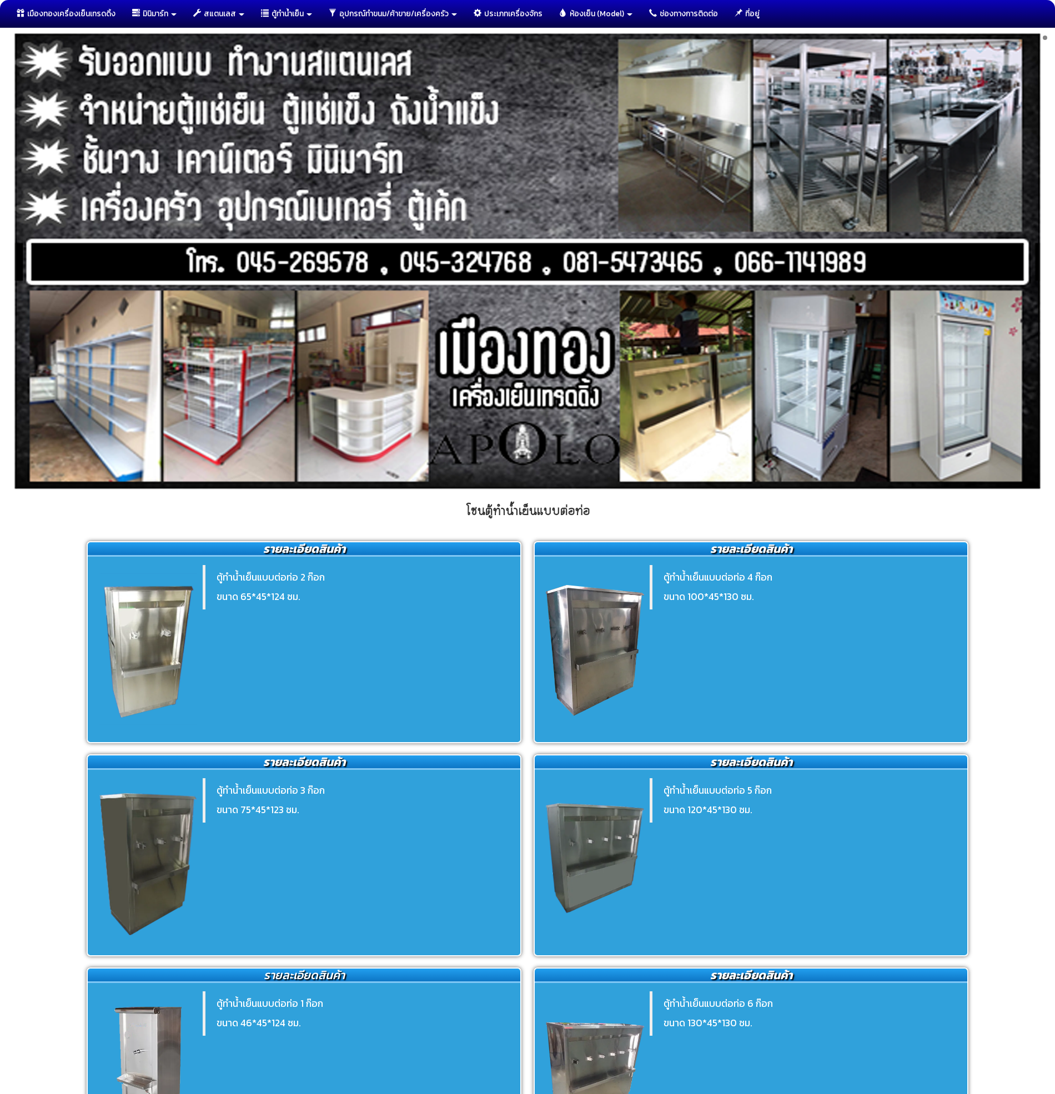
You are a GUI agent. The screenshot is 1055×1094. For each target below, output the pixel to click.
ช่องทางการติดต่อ (683, 13)
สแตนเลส (218, 13)
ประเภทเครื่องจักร (508, 13)
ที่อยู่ (747, 13)
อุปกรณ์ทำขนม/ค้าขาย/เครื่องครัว (393, 13)
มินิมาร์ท (154, 13)
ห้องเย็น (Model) (595, 13)
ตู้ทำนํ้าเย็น (286, 13)
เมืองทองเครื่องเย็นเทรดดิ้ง (66, 13)
